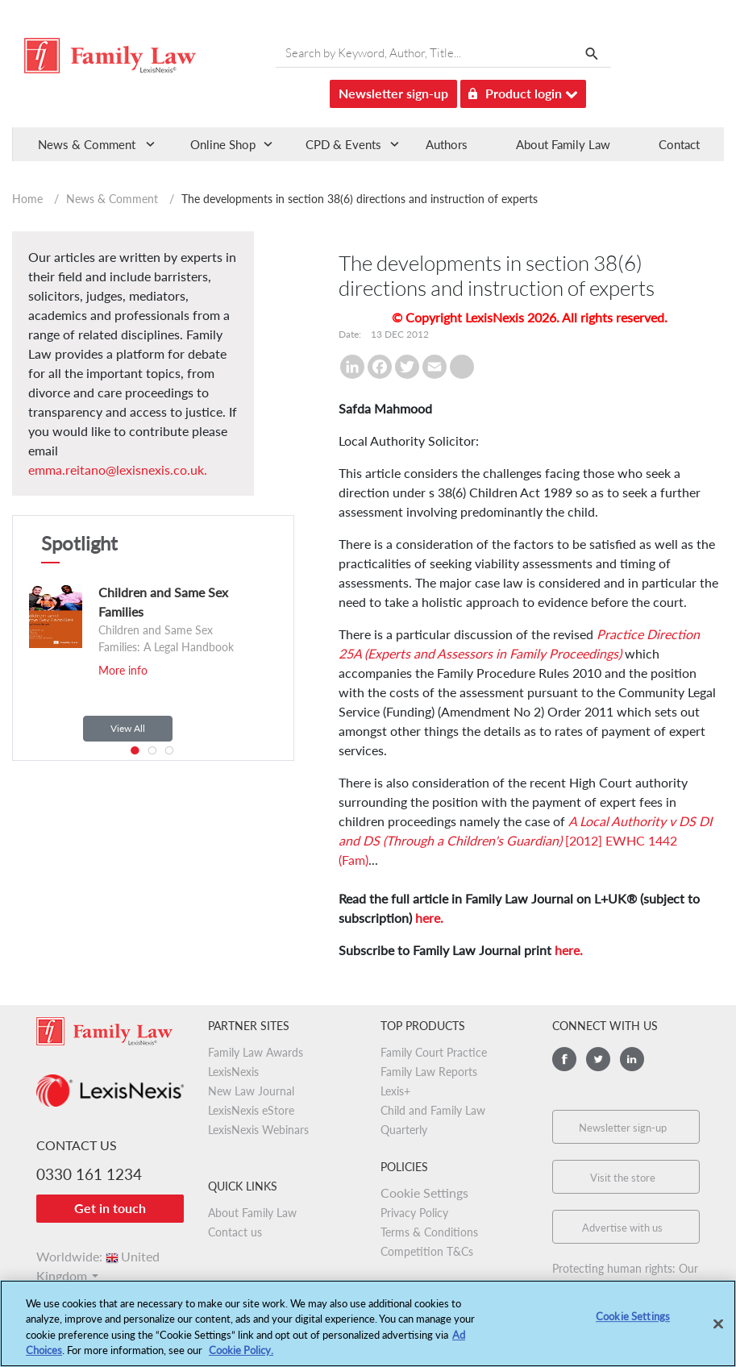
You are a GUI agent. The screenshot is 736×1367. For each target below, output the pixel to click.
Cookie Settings (424, 1192)
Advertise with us (622, 1227)
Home (27, 199)
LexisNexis (233, 1071)
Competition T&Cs (426, 1251)
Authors (447, 144)
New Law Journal (251, 1091)
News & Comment (112, 199)
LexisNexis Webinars (258, 1129)
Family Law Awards (255, 1052)
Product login (523, 91)
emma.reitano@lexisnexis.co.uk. (117, 469)
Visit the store (622, 1177)
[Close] (718, 1330)
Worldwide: (98, 1256)
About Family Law (563, 144)
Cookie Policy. (241, 1357)
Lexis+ (395, 1091)
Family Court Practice (433, 1052)
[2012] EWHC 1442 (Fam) (525, 840)
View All (127, 728)
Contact (679, 144)
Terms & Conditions (429, 1232)
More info (123, 670)
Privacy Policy (414, 1212)
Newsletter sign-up (393, 93)
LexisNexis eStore (251, 1110)
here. (429, 917)
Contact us (235, 1232)
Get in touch (110, 1207)
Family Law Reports (428, 1071)
